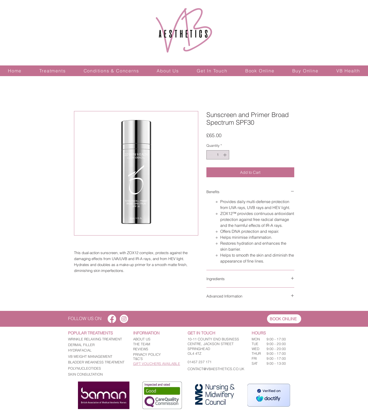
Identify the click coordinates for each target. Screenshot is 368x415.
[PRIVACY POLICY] (155, 354)
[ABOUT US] (155, 339)
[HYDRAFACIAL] (96, 350)
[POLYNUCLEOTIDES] (96, 368)
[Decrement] (210, 154)
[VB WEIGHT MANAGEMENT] (96, 356)
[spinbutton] (217, 154)
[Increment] (225, 154)
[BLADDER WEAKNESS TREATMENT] (96, 362)
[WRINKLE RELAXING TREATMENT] (96, 339)
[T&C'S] (155, 358)
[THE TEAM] (155, 344)
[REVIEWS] (155, 349)
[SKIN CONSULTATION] (96, 374)
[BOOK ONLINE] (284, 319)
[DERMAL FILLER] (96, 345)
